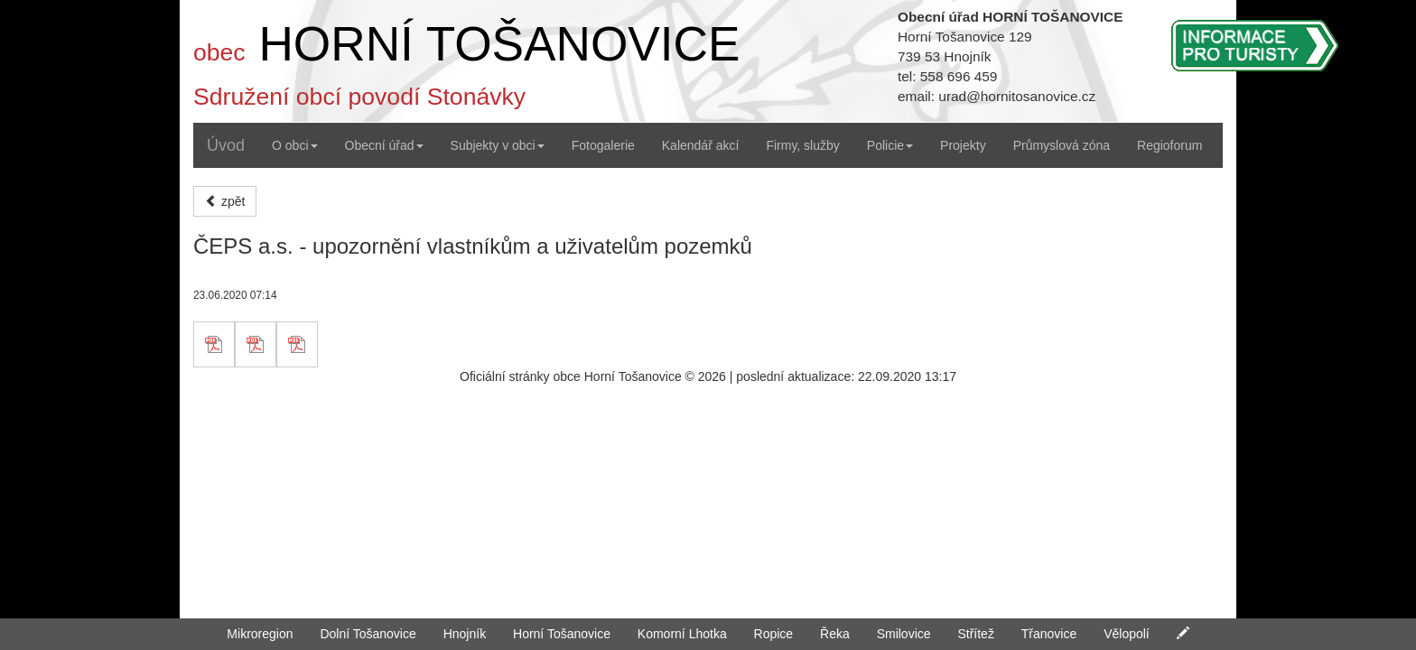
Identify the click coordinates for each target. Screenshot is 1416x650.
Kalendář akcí (701, 145)
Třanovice (1048, 634)
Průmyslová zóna (1061, 145)
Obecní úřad (384, 145)
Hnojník (464, 634)
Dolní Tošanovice (367, 634)
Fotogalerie (603, 145)
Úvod (226, 145)
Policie (890, 145)
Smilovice (904, 634)
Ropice (774, 634)
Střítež (975, 634)
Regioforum (1169, 145)
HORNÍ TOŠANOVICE (499, 43)
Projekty (963, 145)
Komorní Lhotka (682, 634)
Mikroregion (260, 634)
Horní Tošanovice (561, 634)
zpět (225, 201)
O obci (294, 145)
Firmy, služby (802, 145)
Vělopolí (1127, 634)
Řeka (835, 634)
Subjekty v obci (498, 145)
